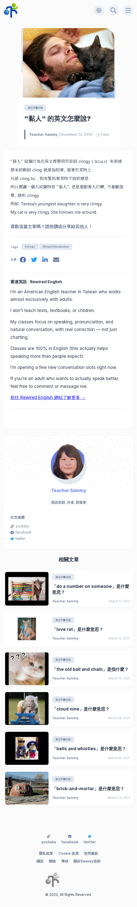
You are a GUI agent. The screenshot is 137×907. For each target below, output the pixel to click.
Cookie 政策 (68, 853)
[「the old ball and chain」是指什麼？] (27, 668)
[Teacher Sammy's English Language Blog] (49, 10)
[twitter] (34, 260)
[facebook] (23, 260)
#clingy (30, 246)
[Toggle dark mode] (98, 10)
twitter (17, 539)
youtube (19, 526)
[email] (56, 260)
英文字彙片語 (35, 107)
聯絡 (52, 861)
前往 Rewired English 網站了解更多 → (48, 397)
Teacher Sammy (68, 490)
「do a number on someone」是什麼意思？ (90, 589)
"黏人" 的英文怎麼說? (57, 118)
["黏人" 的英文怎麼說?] (68, 63)
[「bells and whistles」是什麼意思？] (27, 748)
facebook (20, 532)
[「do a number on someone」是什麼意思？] (27, 589)
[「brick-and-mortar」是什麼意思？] (27, 788)
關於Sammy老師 (86, 861)
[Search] (113, 10)
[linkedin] (45, 260)
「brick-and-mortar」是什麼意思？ (88, 788)
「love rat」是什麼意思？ (77, 629)
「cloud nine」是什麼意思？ (81, 709)
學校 (64, 861)
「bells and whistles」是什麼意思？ (89, 748)
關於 (40, 861)
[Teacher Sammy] (68, 462)
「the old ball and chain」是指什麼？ (90, 669)
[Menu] (128, 10)
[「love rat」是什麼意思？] (27, 628)
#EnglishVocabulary (56, 246)
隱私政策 (46, 853)
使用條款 (91, 853)
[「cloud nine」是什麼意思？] (27, 708)
